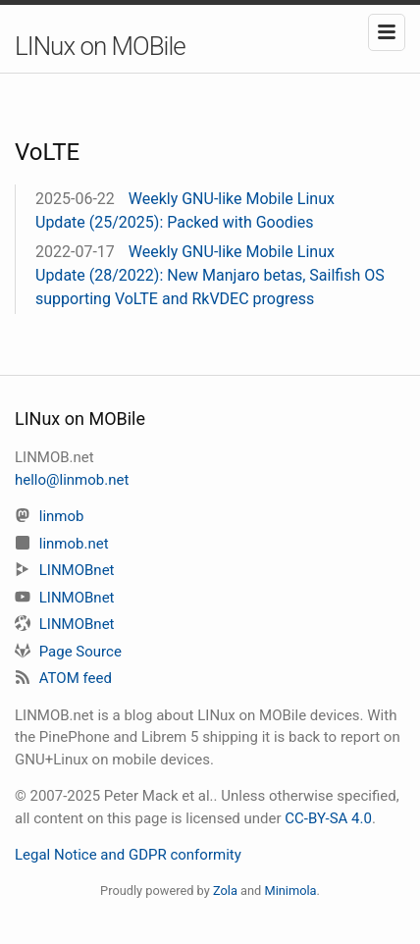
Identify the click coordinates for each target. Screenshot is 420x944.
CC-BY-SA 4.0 (328, 818)
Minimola (290, 890)
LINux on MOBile (100, 46)
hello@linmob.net (72, 480)
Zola (225, 890)
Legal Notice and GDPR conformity (128, 855)
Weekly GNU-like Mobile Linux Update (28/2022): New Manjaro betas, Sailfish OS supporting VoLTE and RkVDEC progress (210, 275)
